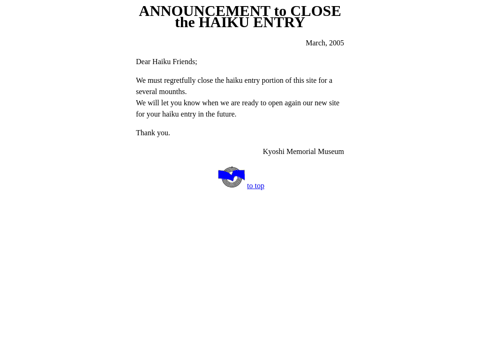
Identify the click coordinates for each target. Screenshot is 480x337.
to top (255, 186)
